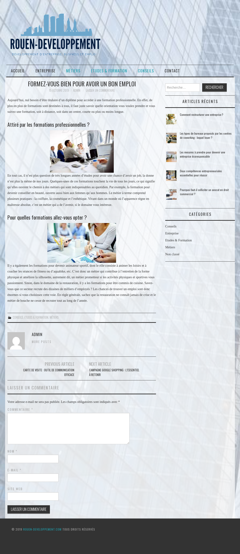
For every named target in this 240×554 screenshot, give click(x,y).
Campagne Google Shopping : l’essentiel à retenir (114, 372)
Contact (172, 71)
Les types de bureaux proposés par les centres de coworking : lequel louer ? (206, 135)
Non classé (172, 254)
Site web (15, 488)
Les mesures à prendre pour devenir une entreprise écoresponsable (202, 154)
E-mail (14, 470)
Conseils (146, 71)
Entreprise (45, 71)
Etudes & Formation (109, 71)
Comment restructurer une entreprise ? (201, 115)
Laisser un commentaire (100, 90)
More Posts (42, 342)
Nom (12, 451)
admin (76, 90)
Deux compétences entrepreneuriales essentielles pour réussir (201, 173)
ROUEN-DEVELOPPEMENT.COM (42, 529)
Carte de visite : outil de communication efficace (48, 372)
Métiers (73, 71)
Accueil (18, 71)
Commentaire (20, 409)
